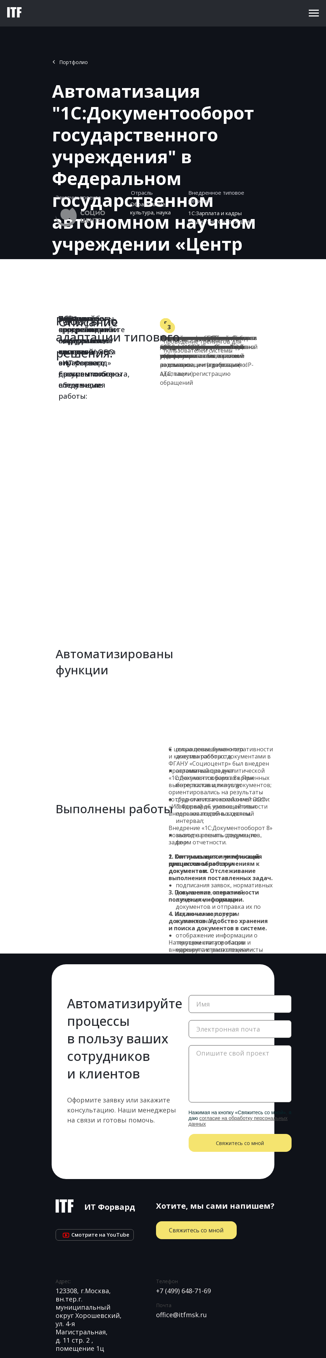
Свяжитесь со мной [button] (196, 1230)
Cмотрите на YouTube (94, 1234)
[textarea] (240, 1073)
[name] (240, 1004)
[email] (240, 1029)
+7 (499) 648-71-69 (183, 1290)
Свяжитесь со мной (240, 1143)
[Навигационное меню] (314, 13)
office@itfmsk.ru (181, 1314)
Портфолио (73, 62)
